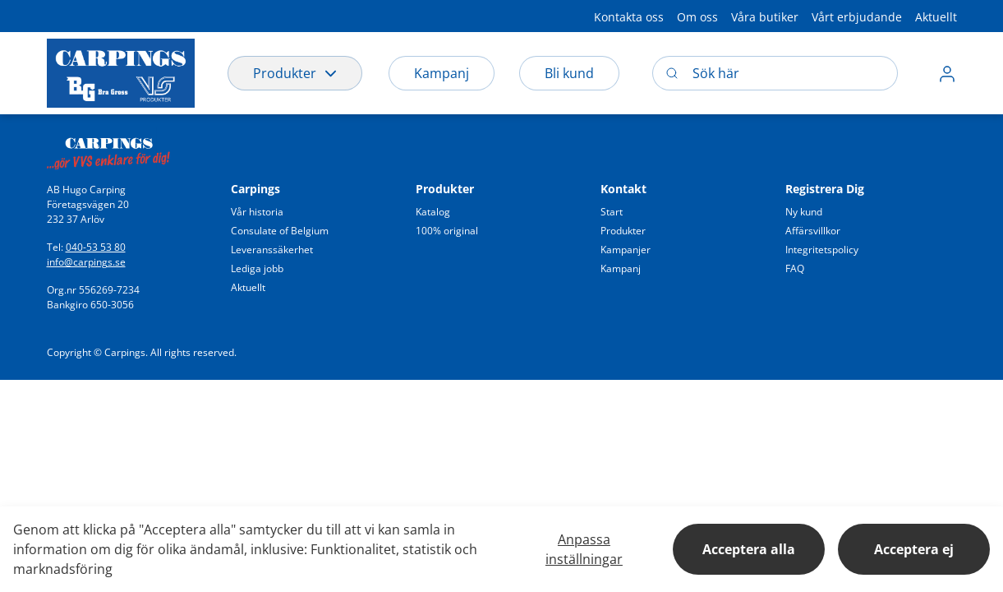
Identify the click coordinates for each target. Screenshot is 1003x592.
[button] (628, 16)
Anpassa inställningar (584, 549)
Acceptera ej (914, 549)
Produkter (295, 73)
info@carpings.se (86, 262)
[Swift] (108, 148)
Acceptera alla (748, 549)
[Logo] (121, 73)
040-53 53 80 (96, 247)
